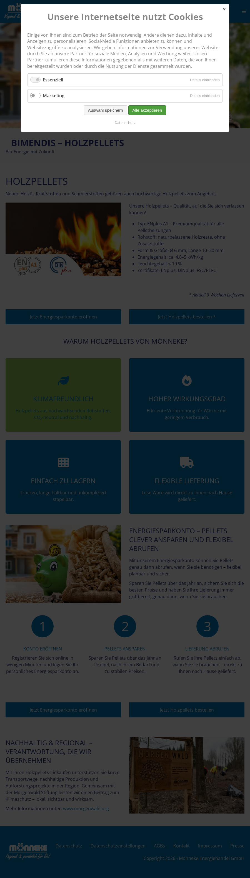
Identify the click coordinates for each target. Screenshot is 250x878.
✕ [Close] (224, 9)
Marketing (53, 96)
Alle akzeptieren (147, 110)
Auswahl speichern (105, 110)
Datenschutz (125, 122)
